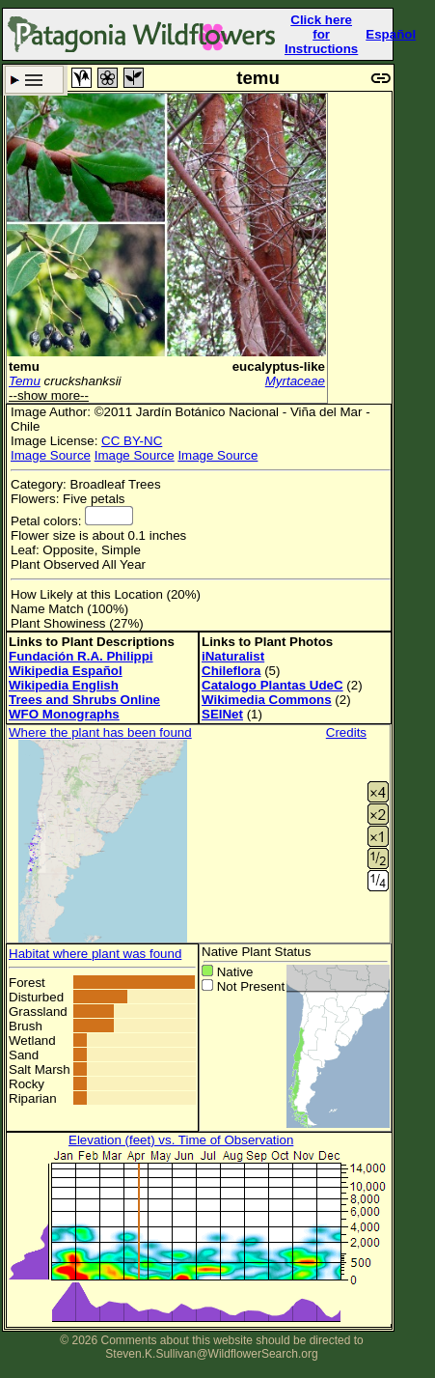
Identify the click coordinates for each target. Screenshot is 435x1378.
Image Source (51, 455)
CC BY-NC (131, 441)
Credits (346, 732)
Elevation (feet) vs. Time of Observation (180, 1140)
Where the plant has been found (100, 732)
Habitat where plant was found (95, 953)
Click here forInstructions (321, 34)
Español (391, 34)
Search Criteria (34, 80)
